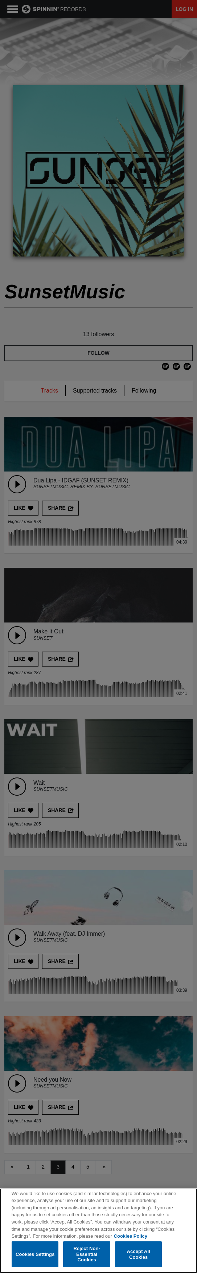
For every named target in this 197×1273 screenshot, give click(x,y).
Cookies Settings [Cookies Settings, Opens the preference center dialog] (35, 1254)
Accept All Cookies (138, 1254)
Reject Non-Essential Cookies (86, 1254)
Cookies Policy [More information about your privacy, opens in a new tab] (130, 1236)
